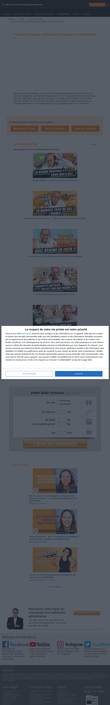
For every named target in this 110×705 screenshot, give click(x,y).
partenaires (26, 334)
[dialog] (55, 352)
